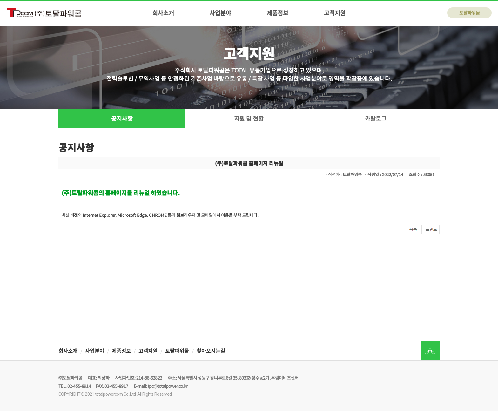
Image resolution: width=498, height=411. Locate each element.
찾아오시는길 (211, 350)
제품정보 (277, 13)
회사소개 (163, 13)
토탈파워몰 (469, 13)
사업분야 (220, 13)
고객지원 (335, 13)
